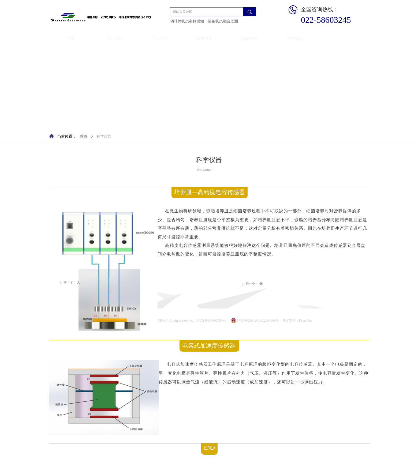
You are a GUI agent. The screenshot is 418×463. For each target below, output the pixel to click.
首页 (83, 136)
